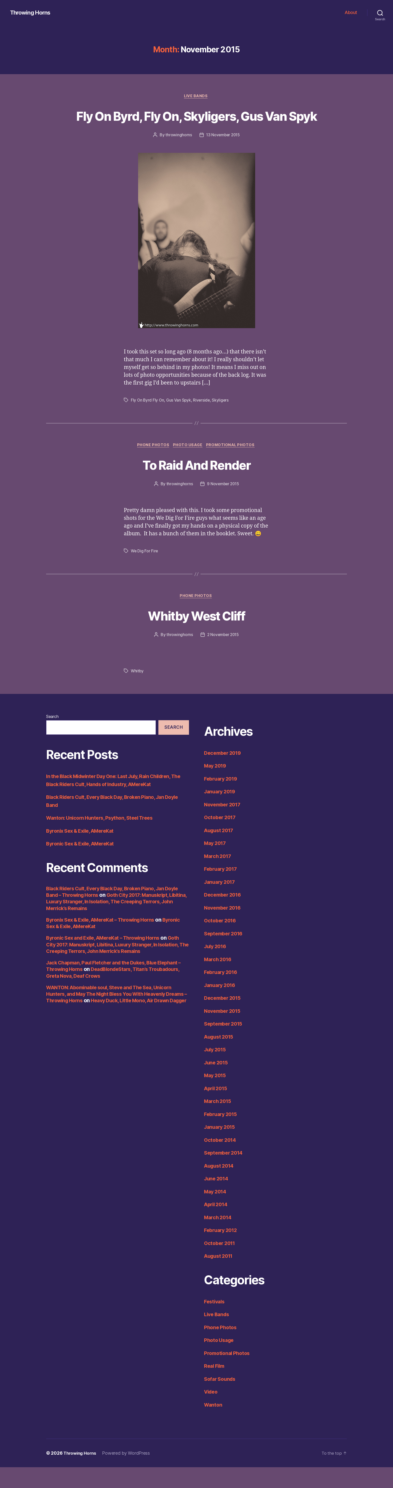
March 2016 (219, 980)
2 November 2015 (223, 655)
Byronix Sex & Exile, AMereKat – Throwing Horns (105, 940)
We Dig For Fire (145, 570)
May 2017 (216, 864)
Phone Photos (152, 464)
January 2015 (221, 1148)
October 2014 (221, 1160)
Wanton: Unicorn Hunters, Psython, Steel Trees (103, 838)
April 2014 (217, 1225)
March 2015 (218, 1122)
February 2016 (222, 993)
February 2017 (222, 890)
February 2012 (222, 1251)
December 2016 (224, 915)
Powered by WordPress (128, 1473)
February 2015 (222, 1135)
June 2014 (217, 1199)
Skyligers (221, 419)
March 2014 (219, 1238)
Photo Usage (188, 464)
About (351, 12)
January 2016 (221, 1006)
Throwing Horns (31, 13)
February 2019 (222, 799)
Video (211, 1412)
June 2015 (217, 1083)
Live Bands (196, 96)
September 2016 (225, 954)
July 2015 (216, 1070)
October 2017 (221, 838)
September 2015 (225, 1044)
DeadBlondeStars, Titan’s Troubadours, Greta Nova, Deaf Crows (103, 993)
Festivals (215, 1322)
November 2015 (224, 1031)
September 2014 (225, 1173)
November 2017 (224, 825)
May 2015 (216, 1096)
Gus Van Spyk (179, 419)
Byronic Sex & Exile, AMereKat (83, 864)
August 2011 (220, 1277)
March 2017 (218, 877)
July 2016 (216, 967)
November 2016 (224, 928)
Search (52, 736)
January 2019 (221, 812)
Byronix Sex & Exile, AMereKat (83, 851)
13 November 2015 (223, 153)
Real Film (215, 1387)
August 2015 (220, 1057)
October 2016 (221, 941)
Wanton (213, 1425)
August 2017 (220, 851)
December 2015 (224, 1019)
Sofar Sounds (221, 1399)
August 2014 (220, 1186)
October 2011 (221, 1264)
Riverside (202, 419)
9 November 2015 (223, 503)
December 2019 (224, 773)
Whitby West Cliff (196, 635)
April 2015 (217, 1109)
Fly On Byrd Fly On (148, 419)
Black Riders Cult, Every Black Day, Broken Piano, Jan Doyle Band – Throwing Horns (110, 912)
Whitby (137, 691)
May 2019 (216, 786)
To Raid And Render (196, 483)
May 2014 (216, 1212)
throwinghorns (178, 153)
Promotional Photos (232, 464)
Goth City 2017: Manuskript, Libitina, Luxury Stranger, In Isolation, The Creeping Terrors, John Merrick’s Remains (111, 922)
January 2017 (221, 902)
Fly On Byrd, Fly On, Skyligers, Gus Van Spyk (196, 125)
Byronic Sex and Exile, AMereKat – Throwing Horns (108, 958)
